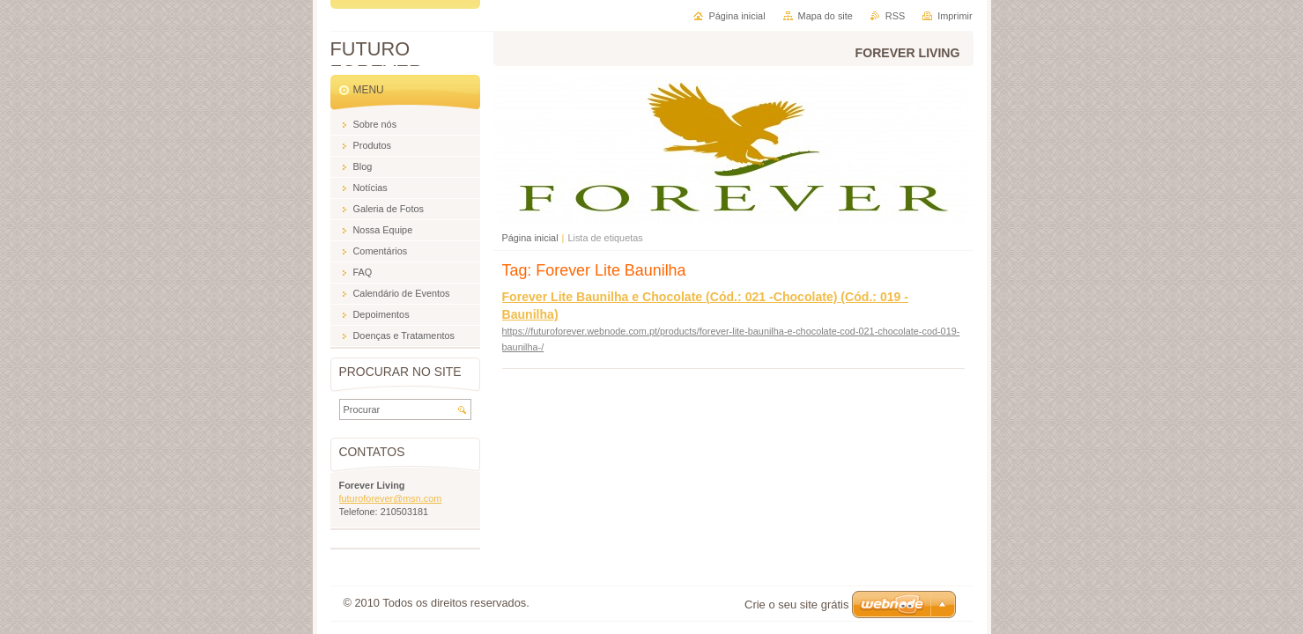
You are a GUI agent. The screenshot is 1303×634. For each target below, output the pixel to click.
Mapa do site (825, 16)
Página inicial (530, 237)
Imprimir (954, 16)
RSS (895, 16)
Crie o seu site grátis (796, 604)
